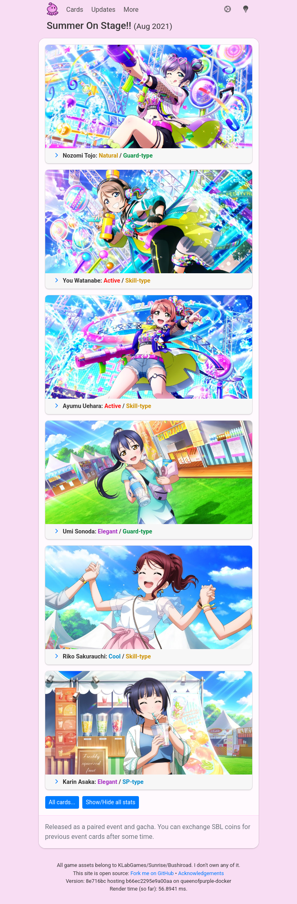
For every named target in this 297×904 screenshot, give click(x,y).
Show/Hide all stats (111, 802)
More (131, 9)
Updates (103, 9)
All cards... (62, 802)
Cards (75, 9)
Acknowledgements (201, 873)
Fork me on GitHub (152, 873)
